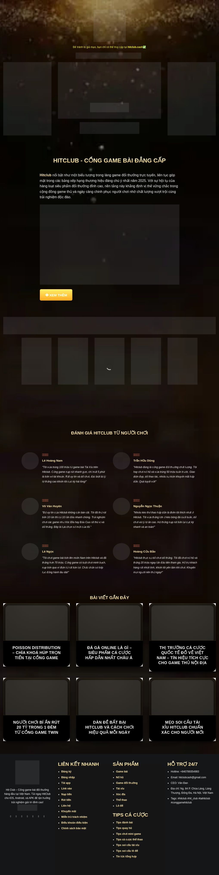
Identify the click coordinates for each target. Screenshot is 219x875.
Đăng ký (66, 771)
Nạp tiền (66, 794)
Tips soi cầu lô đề (127, 850)
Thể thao (121, 799)
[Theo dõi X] (27, 817)
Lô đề (119, 805)
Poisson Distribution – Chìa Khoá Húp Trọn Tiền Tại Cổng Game (36, 653)
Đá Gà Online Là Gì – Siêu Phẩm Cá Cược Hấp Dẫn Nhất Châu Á (109, 653)
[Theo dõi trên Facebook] (10, 817)
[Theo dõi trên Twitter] (33, 817)
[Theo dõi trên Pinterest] (44, 817)
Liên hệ (66, 805)
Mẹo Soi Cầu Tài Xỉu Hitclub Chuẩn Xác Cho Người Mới (182, 727)
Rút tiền (66, 799)
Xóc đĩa (120, 794)
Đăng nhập (68, 777)
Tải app (65, 782)
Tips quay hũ (124, 828)
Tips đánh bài (124, 822)
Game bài (122, 771)
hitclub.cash (135, 47)
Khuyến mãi (68, 811)
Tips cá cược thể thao (129, 839)
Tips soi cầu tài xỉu (127, 845)
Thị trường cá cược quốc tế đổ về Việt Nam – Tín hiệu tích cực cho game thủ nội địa (182, 655)
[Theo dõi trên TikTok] (21, 817)
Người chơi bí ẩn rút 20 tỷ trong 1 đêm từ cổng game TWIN (36, 727)
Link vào (66, 788)
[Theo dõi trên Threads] (38, 817)
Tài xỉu (120, 788)
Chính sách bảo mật (73, 828)
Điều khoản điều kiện (74, 822)
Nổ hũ (119, 777)
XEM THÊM (58, 295)
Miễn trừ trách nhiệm (74, 816)
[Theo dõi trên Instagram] (16, 817)
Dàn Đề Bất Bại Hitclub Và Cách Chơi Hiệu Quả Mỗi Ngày (109, 727)
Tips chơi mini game (128, 833)
